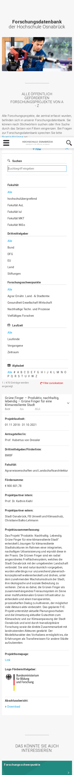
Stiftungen (14, 168)
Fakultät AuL (15, 100)
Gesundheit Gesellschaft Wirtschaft (29, 197)
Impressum (12, 757)
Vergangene (15, 240)
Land (10, 162)
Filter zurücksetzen (53, 277)
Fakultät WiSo (16, 119)
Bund (10, 142)
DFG (10, 149)
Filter (38, 43)
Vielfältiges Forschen (20, 210)
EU (9, 155)
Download (13, 601)
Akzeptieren (56, 768)
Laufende (13, 234)
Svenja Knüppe (12, 32)
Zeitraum (13, 247)
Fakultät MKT (15, 113)
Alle (9, 87)
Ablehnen (35, 768)
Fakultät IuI (14, 106)
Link (7, 554)
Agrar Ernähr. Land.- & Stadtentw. (28, 191)
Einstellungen (13, 768)
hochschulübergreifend (22, 93)
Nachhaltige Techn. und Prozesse (28, 204)
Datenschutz (32, 757)
